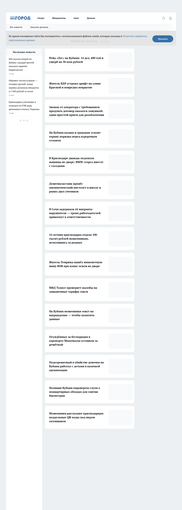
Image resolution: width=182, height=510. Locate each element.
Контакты (10, 483)
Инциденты (59, 18)
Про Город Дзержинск (14, 469)
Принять (163, 38)
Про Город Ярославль (62, 459)
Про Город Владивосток (39, 469)
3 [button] (79, 437)
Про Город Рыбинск (61, 463)
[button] (117, 437)
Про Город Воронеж (85, 459)
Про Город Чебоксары (14, 459)
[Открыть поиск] (163, 18)
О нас (78, 479)
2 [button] (72, 437)
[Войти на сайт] (170, 18)
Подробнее (92, 492)
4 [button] (85, 437)
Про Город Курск (36, 463)
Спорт (40, 18)
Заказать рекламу (39, 27)
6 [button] (98, 437)
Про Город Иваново (109, 459)
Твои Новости (59, 469)
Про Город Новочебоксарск (40, 459)
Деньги (91, 18)
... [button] (105, 437)
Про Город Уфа (83, 463)
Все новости (16, 27)
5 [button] (92, 437)
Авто (76, 18)
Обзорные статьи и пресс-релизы (19, 479)
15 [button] (111, 437)
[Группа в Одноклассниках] (134, 463)
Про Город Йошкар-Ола (15, 463)
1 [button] (66, 437)
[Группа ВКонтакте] (127, 463)
